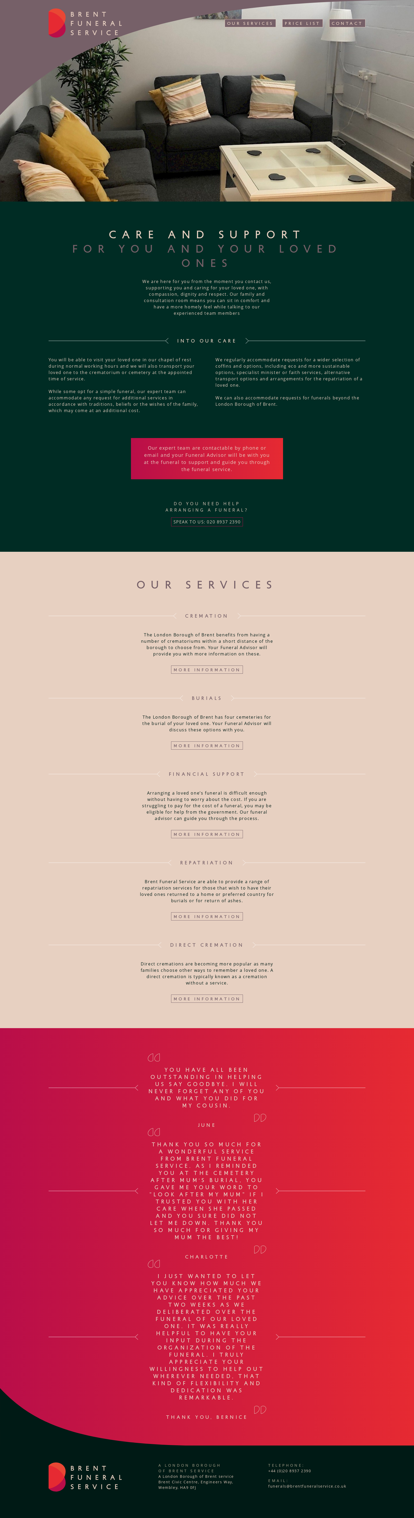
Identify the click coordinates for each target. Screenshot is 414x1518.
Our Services (250, 23)
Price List (303, 23)
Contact (347, 23)
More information (207, 669)
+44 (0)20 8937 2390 (289, 1470)
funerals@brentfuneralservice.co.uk (307, 1486)
